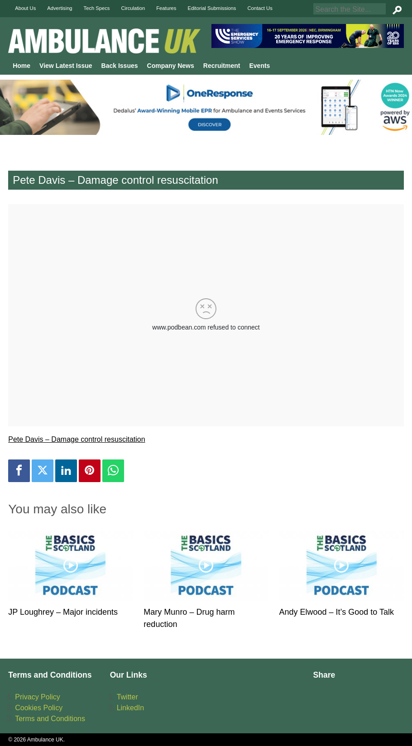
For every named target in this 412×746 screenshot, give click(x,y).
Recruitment (221, 65)
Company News (170, 65)
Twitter (127, 697)
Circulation (133, 8)
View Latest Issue (65, 65)
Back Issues (119, 65)
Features (166, 8)
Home (21, 65)
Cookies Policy (38, 708)
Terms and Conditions (50, 718)
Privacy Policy (37, 697)
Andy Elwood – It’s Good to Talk (336, 612)
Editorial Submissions (211, 8)
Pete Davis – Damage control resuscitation (76, 439)
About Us (25, 8)
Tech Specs (97, 8)
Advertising (59, 8)
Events (259, 65)
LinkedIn (130, 708)
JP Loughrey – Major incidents (63, 612)
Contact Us (259, 8)
